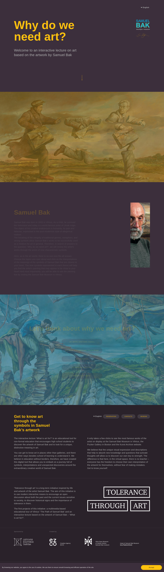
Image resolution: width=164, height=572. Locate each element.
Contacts (128, 416)
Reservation (111, 416)
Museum (144, 416)
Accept (151, 567)
